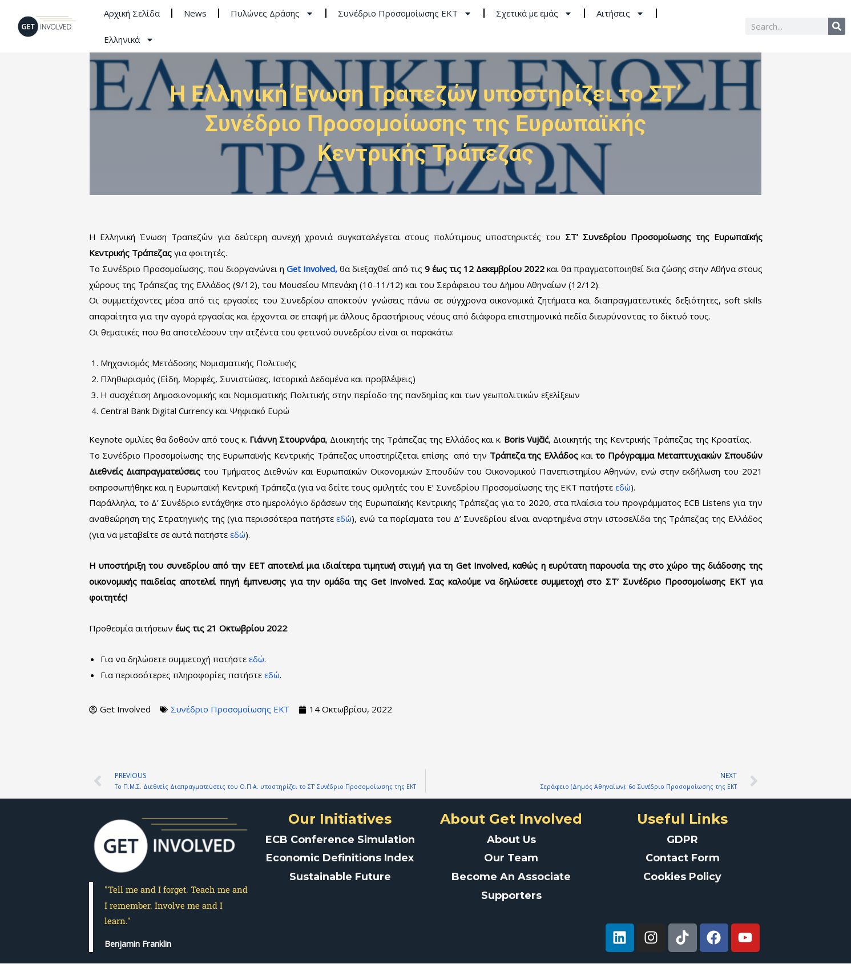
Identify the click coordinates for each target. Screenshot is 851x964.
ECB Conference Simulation (340, 839)
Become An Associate (511, 875)
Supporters (511, 893)
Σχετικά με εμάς (534, 13)
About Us (511, 839)
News (195, 13)
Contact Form (683, 857)
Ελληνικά (129, 40)
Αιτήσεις (620, 13)
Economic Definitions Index (340, 857)
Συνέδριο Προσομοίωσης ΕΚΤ (405, 13)
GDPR (682, 839)
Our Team (511, 857)
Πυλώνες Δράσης (272, 13)
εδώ (623, 487)
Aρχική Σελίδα (132, 13)
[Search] (836, 26)
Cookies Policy (683, 875)
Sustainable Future (340, 875)
